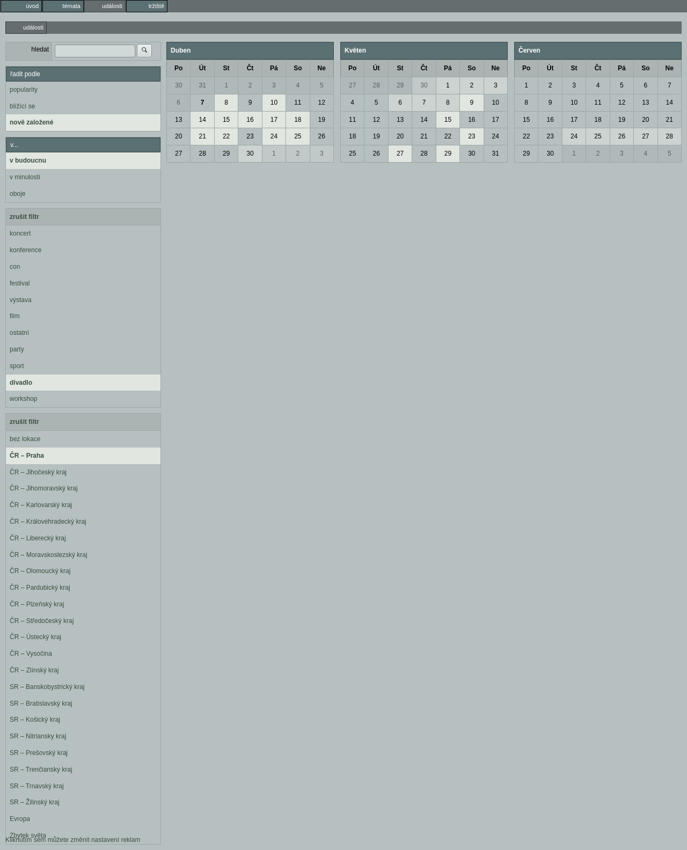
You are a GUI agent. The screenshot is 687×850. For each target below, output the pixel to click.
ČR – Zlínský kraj (34, 670)
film (15, 316)
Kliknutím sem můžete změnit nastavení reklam (72, 840)
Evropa (20, 819)
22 (226, 136)
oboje (17, 193)
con (15, 266)
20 (178, 136)
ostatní (19, 332)
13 (178, 119)
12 (321, 102)
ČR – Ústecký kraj (35, 637)
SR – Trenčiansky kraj (41, 769)
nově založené (31, 122)
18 (297, 119)
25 (297, 136)
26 (321, 136)
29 (226, 153)
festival (20, 283)
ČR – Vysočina (31, 653)
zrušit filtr (24, 217)
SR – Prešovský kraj (39, 753)
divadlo (21, 382)
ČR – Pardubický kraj (40, 587)
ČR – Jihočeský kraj (38, 472)
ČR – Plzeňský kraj (37, 604)
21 (202, 136)
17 (274, 119)
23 (249, 136)
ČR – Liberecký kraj (38, 538)
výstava (21, 300)
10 (274, 102)
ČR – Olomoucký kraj (40, 571)
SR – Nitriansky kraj (38, 736)
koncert (20, 233)
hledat (40, 49)
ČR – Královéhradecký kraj (48, 521)
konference (25, 250)
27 (178, 153)
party (17, 349)
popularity (24, 89)
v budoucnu (28, 160)
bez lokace (25, 439)
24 (274, 136)
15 (226, 119)
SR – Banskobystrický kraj (47, 687)
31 (202, 85)
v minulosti (25, 177)
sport (17, 366)
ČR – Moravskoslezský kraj (48, 555)
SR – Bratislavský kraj (41, 703)
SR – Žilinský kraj (35, 802)
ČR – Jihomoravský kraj (44, 488)
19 (321, 119)
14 (202, 119)
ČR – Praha (27, 455)
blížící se (22, 106)
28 (202, 153)
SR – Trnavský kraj (37, 786)
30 (178, 85)
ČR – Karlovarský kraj (41, 505)
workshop (23, 398)
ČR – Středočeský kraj (42, 621)
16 (249, 119)
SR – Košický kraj (35, 719)
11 (297, 102)
